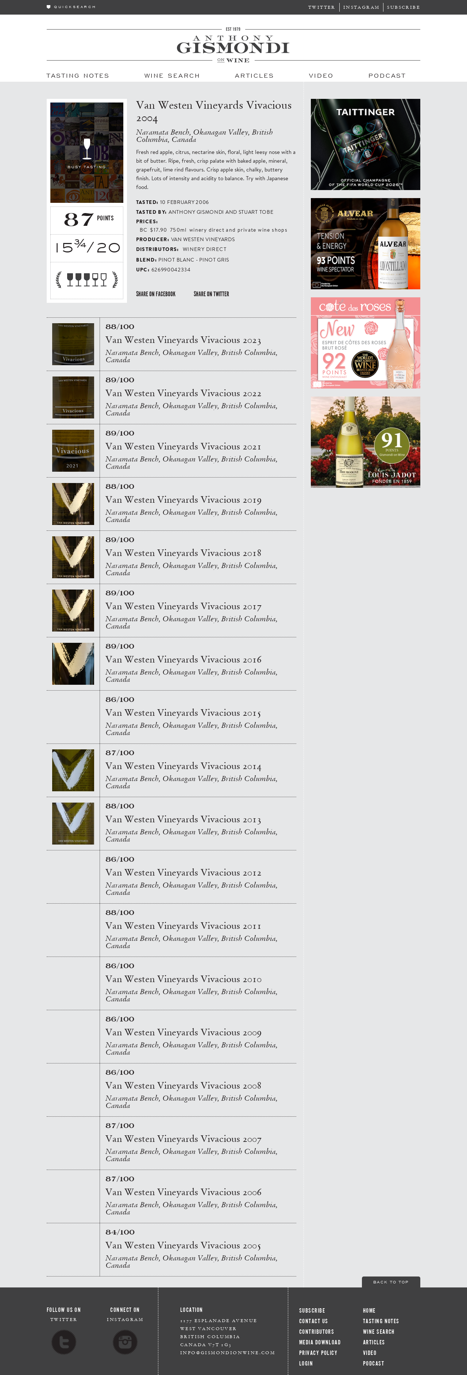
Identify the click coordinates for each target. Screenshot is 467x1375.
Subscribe (403, 7)
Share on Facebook (155, 294)
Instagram (361, 7)
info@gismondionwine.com (227, 1352)
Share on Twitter (211, 294)
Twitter (322, 7)
